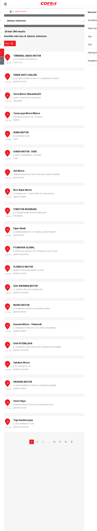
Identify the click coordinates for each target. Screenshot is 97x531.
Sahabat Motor (21, 362)
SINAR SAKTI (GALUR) (25, 74)
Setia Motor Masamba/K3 (27, 94)
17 (60, 441)
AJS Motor (19, 170)
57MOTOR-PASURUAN (24, 209)
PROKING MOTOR (22, 381)
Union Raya (19, 400)
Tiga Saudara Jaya (23, 420)
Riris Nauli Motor (22, 189)
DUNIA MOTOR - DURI (25, 151)
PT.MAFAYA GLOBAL (24, 247)
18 (65, 441)
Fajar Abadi (19, 228)
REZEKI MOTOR (21, 305)
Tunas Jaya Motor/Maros (26, 113)
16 (54, 441)
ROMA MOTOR (21, 132)
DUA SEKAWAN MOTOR (25, 285)
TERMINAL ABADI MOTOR (27, 55)
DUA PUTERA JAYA (22, 343)
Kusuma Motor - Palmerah (27, 324)
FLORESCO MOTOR (23, 266)
